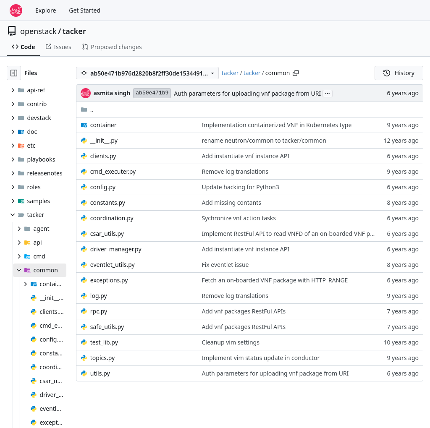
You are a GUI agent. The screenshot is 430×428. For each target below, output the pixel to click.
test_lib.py (104, 342)
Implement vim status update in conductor (261, 358)
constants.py (107, 202)
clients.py (103, 156)
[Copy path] (296, 73)
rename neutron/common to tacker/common (264, 140)
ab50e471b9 (152, 93)
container (103, 125)
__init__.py (104, 140)
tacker (74, 31)
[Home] (16, 10)
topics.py (102, 358)
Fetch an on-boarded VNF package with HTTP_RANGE (275, 280)
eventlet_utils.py (112, 265)
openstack (38, 31)
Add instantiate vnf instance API (245, 156)
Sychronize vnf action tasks (239, 218)
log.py (98, 296)
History (398, 73)
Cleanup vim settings (231, 342)
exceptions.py (109, 280)
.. (87, 109)
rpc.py (98, 311)
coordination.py (112, 218)
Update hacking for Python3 (240, 187)
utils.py (100, 373)
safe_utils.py (107, 327)
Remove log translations (235, 171)
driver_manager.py (116, 249)
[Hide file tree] (14, 73)
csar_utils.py (107, 233)
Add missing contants (231, 202)
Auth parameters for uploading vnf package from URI (247, 93)
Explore (45, 10)
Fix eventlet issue (225, 265)
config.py (102, 187)
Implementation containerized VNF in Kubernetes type (276, 125)
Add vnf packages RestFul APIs (244, 311)
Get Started (84, 10)
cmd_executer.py (113, 171)
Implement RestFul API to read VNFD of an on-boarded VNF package (295, 233)
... (327, 93)
